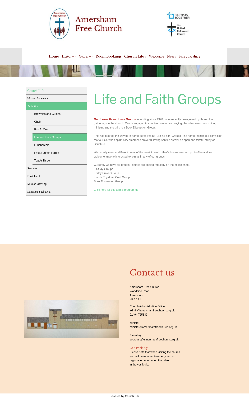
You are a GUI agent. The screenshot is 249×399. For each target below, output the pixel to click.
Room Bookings (108, 56)
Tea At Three (42, 160)
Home (54, 56)
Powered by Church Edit (125, 396)
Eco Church (33, 176)
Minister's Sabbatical (38, 191)
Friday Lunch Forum (46, 152)
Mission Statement (37, 98)
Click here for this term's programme (116, 189)
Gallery (85, 56)
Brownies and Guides (47, 113)
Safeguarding (189, 56)
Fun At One (41, 129)
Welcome (156, 56)
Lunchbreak (41, 145)
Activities (32, 106)
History (68, 56)
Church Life (134, 56)
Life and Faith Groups (47, 137)
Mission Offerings (37, 183)
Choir (37, 121)
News (171, 56)
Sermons (32, 168)
